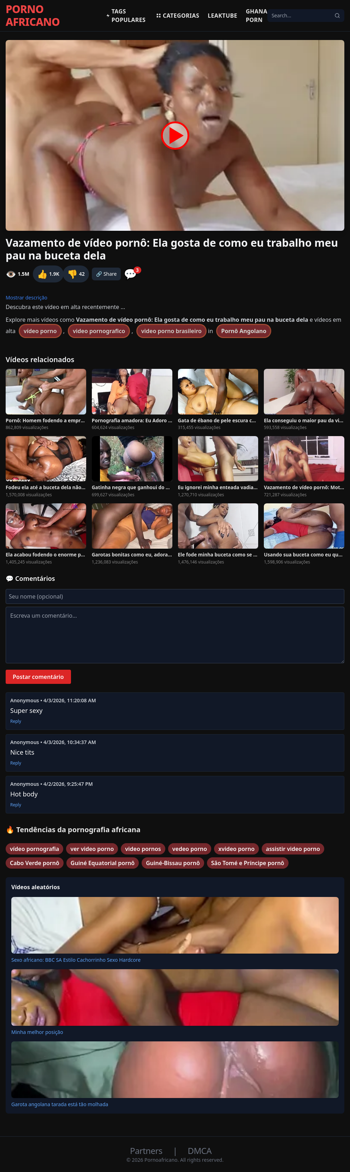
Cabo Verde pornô (34, 863)
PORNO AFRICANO (33, 15)
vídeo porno (40, 331)
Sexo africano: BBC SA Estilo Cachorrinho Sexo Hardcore (76, 959)
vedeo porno (189, 849)
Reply (15, 721)
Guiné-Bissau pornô (173, 863)
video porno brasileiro (171, 331)
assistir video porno (293, 849)
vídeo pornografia (34, 849)
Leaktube (222, 15)
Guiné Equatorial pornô (103, 863)
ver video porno (92, 849)
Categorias (177, 15)
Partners (147, 1150)
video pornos (143, 849)
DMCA (200, 1150)
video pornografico (99, 331)
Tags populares (126, 15)
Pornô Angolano (243, 331)
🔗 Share (106, 273)
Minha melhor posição (37, 1032)
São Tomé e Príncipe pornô (247, 863)
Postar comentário (38, 677)
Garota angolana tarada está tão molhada (59, 1104)
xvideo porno (236, 849)
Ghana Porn (256, 15)
